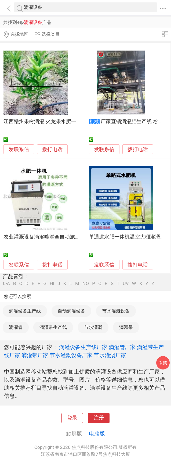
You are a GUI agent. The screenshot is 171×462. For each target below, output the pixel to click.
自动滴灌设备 (71, 311)
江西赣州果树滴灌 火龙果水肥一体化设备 (50, 122)
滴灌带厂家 (34, 355)
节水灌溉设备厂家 (71, 355)
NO (85, 283)
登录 (72, 418)
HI (52, 283)
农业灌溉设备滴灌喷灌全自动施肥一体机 (49, 237)
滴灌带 (126, 327)
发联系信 (19, 149)
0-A (6, 283)
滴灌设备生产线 (25, 311)
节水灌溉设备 (116, 311)
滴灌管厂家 (122, 347)
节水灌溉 (93, 327)
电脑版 (97, 433)
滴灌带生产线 (53, 327)
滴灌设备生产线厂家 (83, 347)
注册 (99, 418)
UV (126, 283)
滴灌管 (16, 327)
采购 (163, 362)
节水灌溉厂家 (110, 355)
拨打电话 (52, 149)
